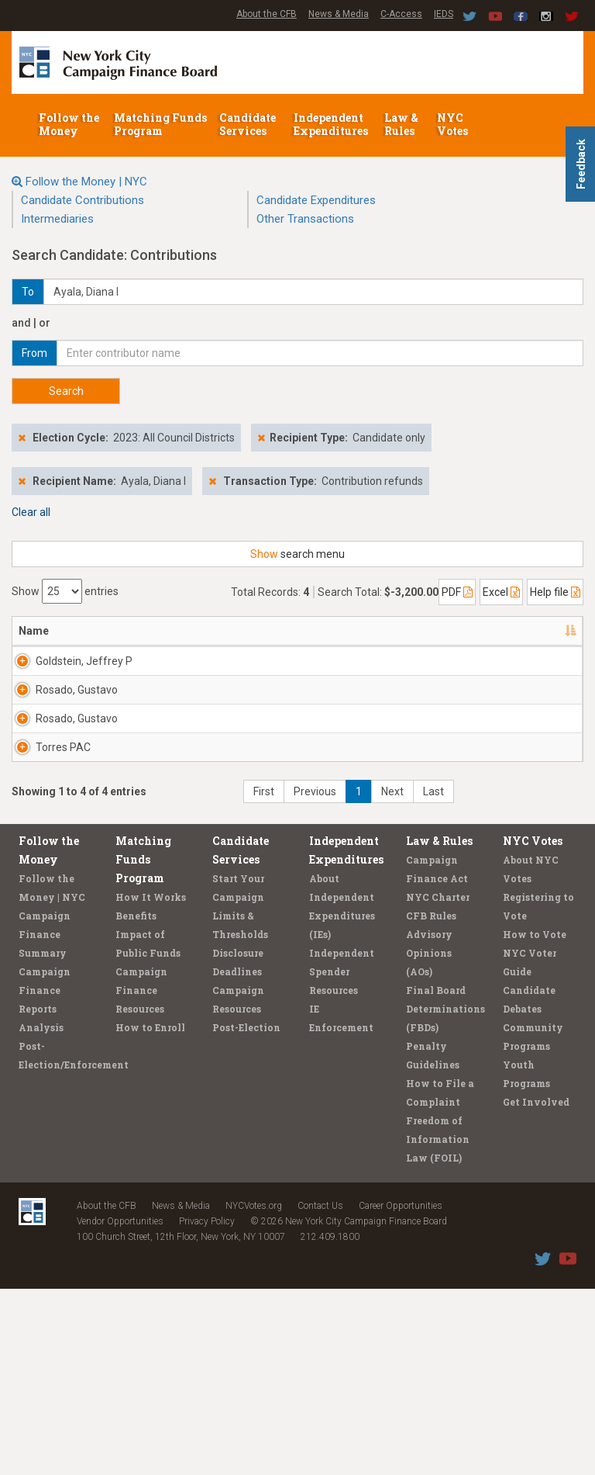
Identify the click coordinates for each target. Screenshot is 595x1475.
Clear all (31, 512)
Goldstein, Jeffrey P (43, 669)
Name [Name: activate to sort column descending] (34, 631)
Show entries (65, 591)
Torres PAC (46, 887)
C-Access (401, 14)
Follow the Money (69, 124)
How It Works (150, 1083)
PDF (457, 592)
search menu (297, 554)
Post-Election (246, 1213)
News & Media (338, 14)
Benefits (135, 1102)
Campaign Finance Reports (45, 1176)
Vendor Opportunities (120, 1407)
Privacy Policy (207, 1407)
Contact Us (320, 1392)
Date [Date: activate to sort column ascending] (371, 631)
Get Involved (536, 1288)
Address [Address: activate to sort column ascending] (117, 631)
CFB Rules (431, 1102)
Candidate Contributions (82, 200)
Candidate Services (247, 124)
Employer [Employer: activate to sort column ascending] (304, 631)
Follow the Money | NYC (86, 182)
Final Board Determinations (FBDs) (445, 1195)
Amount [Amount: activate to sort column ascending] (451, 631)
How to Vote (534, 1120)
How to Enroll (150, 1213)
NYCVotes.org (253, 1392)
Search (66, 391)
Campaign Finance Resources (141, 1176)
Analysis (41, 1213)
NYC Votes (453, 124)
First (263, 977)
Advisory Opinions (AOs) (429, 1139)
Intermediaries (57, 219)
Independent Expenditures (332, 124)
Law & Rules (401, 124)
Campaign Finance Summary (45, 1120)
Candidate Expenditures (316, 200)
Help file (555, 592)
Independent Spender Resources (341, 1157)
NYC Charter (437, 1083)
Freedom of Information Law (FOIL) (437, 1325)
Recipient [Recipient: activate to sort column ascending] (208, 631)
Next (392, 977)
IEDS (443, 14)
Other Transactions (305, 219)
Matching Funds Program (160, 124)
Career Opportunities (400, 1392)
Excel (501, 592)
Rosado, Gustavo (39, 744)
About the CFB (266, 14)
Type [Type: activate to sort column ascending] (513, 631)
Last (433, 977)
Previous (315, 977)
